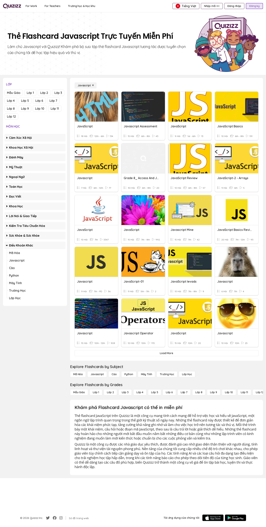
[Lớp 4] (139, 392)
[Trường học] (167, 374)
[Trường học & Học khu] (81, 6)
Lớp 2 (44, 93)
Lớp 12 (11, 116)
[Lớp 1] (96, 392)
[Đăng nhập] (234, 6)
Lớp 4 (11, 101)
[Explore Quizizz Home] (12, 6)
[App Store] (212, 518)
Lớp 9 (25, 108)
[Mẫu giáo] (79, 392)
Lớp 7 (53, 101)
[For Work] (31, 6)
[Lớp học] (187, 374)
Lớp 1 (30, 93)
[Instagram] (61, 518)
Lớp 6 (39, 101)
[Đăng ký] (254, 6)
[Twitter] (48, 518)
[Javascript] (86, 85)
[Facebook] (54, 518)
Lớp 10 (39, 108)
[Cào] (114, 374)
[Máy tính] (146, 374)
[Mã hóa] (78, 374)
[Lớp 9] (213, 392)
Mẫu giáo (13, 93)
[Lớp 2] (110, 392)
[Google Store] (235, 518)
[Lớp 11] (244, 392)
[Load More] (166, 353)
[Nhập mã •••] (212, 6)
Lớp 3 (58, 93)
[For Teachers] (52, 6)
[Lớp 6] (169, 392)
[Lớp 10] (229, 392)
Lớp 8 (11, 108)
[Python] (128, 374)
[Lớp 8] (198, 392)
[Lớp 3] (125, 392)
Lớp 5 (25, 101)
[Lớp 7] (184, 392)
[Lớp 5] (154, 392)
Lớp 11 (55, 108)
